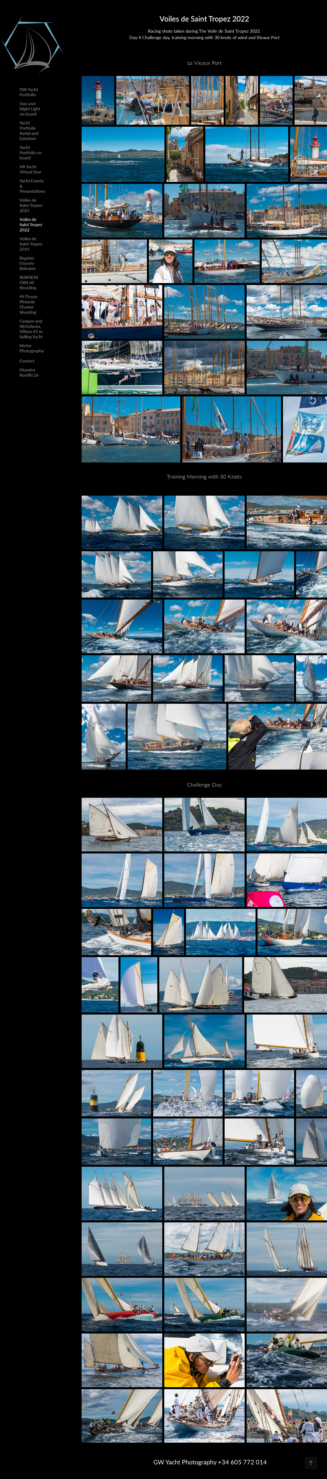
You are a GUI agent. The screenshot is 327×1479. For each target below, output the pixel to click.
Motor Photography (32, 348)
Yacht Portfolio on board (31, 152)
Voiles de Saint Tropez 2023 (31, 205)
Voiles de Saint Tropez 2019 (31, 244)
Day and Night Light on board (30, 108)
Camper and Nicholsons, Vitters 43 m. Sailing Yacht (31, 328)
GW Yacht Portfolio (29, 91)
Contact (27, 361)
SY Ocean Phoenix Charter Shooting (29, 304)
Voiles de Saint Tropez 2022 (31, 224)
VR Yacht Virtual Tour (30, 169)
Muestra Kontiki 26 (29, 372)
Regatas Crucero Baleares (27, 263)
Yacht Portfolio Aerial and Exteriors (29, 130)
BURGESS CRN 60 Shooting (29, 282)
